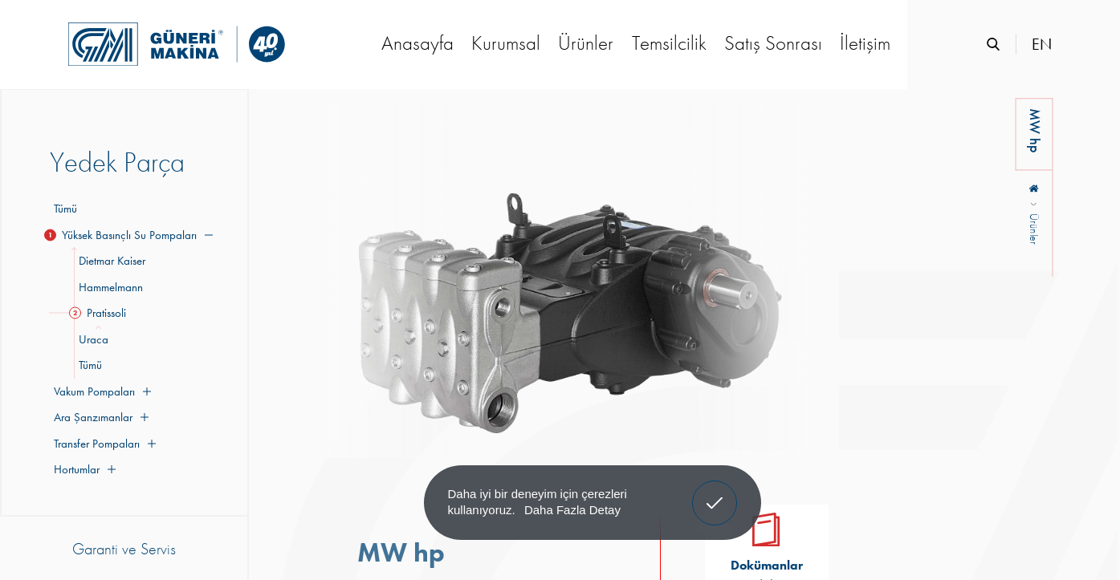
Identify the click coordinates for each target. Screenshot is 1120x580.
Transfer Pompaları (103, 444)
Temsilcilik (669, 43)
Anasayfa (417, 43)
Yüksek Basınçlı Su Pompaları (131, 235)
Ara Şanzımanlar (99, 417)
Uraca (91, 339)
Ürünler (585, 43)
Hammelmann (108, 287)
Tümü (65, 209)
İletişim (865, 43)
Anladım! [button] (715, 491)
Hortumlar (83, 469)
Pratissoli (100, 313)
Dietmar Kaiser (109, 261)
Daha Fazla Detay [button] (572, 510)
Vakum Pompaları (100, 391)
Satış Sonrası (773, 43)
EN (1042, 44)
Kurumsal (505, 43)
